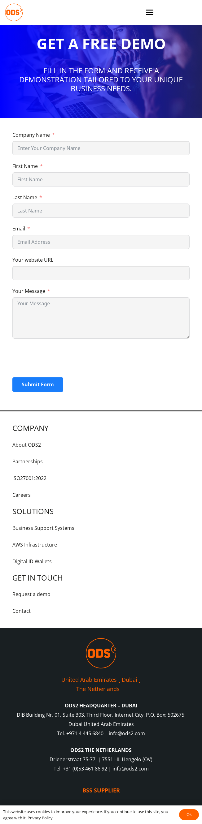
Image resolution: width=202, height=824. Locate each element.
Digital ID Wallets (32, 561)
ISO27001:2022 (29, 478)
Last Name (24, 197)
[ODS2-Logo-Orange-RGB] (14, 12)
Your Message (28, 291)
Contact (21, 610)
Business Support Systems (43, 528)
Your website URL (32, 259)
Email (18, 228)
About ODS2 (26, 444)
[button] (149, 12)
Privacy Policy (40, 818)
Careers (21, 494)
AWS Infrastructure (34, 544)
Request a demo (31, 594)
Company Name (31, 134)
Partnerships (27, 461)
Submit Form (38, 384)
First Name (25, 166)
